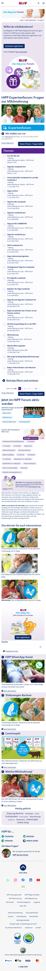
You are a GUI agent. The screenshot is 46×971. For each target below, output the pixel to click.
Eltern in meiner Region (10, 468)
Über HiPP (23, 906)
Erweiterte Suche (11, 651)
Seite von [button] (11, 388)
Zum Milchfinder (10, 805)
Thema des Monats (29, 463)
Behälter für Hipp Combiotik (18, 289)
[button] (38, 3)
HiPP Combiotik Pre (15, 245)
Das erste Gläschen (24, 450)
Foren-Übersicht (8, 143)
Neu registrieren (23, 637)
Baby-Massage (35, 816)
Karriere (10, 916)
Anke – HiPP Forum (26, 195)
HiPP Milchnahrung (15, 898)
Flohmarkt (24, 468)
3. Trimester (17, 446)
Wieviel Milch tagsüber (16, 346)
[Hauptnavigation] (3, 3)
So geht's (41, 20)
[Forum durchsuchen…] (23, 647)
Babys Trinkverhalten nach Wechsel (21, 367)
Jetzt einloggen (21, 52)
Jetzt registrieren (30, 20)
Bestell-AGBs (34, 916)
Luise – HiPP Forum (26, 171)
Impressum (28, 928)
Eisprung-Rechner (15, 813)
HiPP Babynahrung (31, 898)
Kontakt (38, 928)
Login (22, 20)
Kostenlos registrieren (14, 46)
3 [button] (24, 388)
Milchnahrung (12, 335)
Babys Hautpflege (8, 455)
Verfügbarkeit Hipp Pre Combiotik (20, 267)
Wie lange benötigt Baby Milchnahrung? (23, 357)
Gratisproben (11, 816)
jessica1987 (24, 350)
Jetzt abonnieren (10, 691)
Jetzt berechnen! (10, 729)
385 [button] (36, 388)
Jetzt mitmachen (10, 767)
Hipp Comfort (12, 191)
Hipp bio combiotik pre (16, 213)
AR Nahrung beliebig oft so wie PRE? (21, 324)
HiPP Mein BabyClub (23, 902)
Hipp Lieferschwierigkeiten (18, 256)
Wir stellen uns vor (15, 133)
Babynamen (28, 446)
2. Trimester (6, 446)
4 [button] (27, 388)
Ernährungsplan (23, 817)
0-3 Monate (20, 455)
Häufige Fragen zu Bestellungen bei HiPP (23, 924)
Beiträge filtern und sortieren (22, 380)
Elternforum (9, 137)
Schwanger (29, 813)
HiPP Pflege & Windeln (32, 895)
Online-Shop (23, 822)
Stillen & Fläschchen (9, 450)
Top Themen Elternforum (13, 928)
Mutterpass (20, 819)
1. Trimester (30, 441)
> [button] (39, 388)
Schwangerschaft (24, 422)
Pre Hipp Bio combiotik (16, 278)
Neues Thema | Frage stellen (31, 144)
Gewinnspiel (32, 819)
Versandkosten (21, 916)
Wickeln (37, 814)
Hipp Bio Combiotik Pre (16, 167)
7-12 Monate (7, 459)
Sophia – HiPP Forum (27, 160)
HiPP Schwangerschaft (14, 895)
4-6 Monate (31, 455)
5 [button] (29, 388)
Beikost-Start (7, 413)
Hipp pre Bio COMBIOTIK (17, 223)
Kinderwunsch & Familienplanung (13, 441)
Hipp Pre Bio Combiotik (16, 202)
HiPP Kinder (10, 902)
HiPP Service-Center (20, 855)
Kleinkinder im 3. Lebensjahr (11, 463)
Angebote (37, 902)
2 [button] (22, 388)
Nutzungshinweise (32, 913)
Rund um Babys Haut (9, 422)
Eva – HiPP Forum (26, 339)
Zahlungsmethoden (22, 920)
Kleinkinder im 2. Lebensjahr (23, 459)
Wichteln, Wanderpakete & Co (12, 472)
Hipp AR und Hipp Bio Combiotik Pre (21, 300)
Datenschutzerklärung (15, 913)
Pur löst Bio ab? (13, 156)
